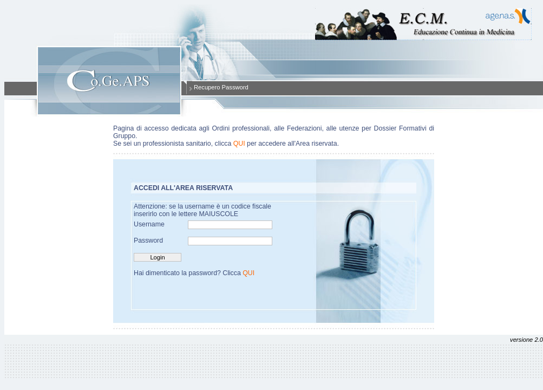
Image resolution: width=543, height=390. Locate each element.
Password (148, 240)
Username (149, 224)
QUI (239, 143)
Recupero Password (221, 87)
